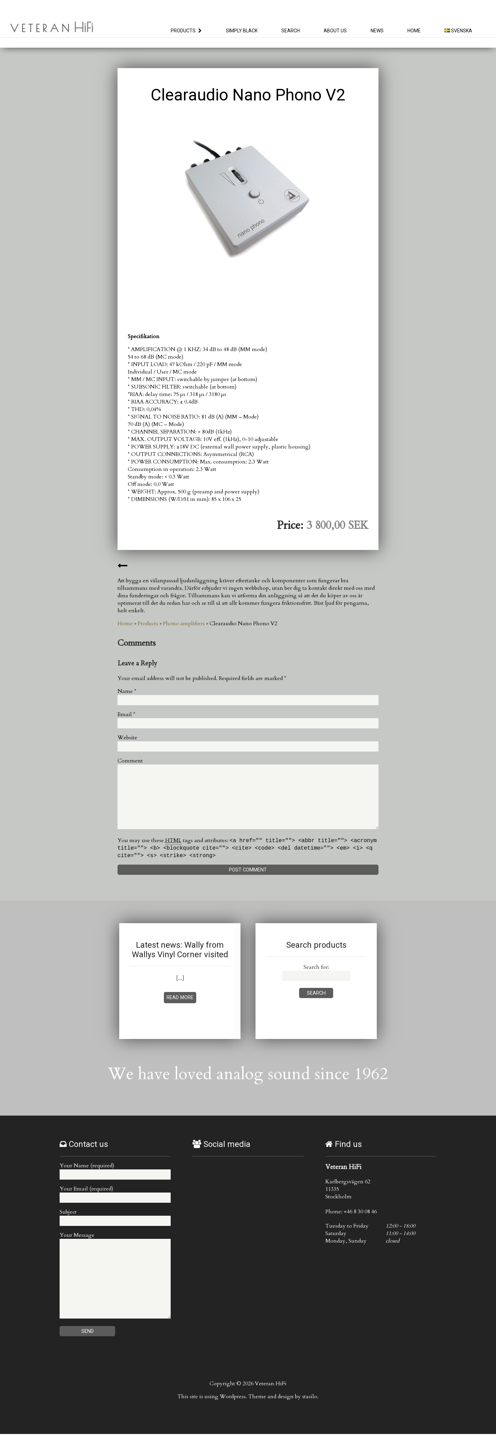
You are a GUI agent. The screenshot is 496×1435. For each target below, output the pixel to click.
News (377, 30)
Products (183, 30)
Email (126, 714)
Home (414, 30)
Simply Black (242, 30)
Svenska (458, 30)
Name (127, 691)
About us (335, 30)
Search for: (316, 968)
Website (127, 737)
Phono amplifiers (184, 623)
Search (290, 30)
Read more (180, 999)
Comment (130, 760)
